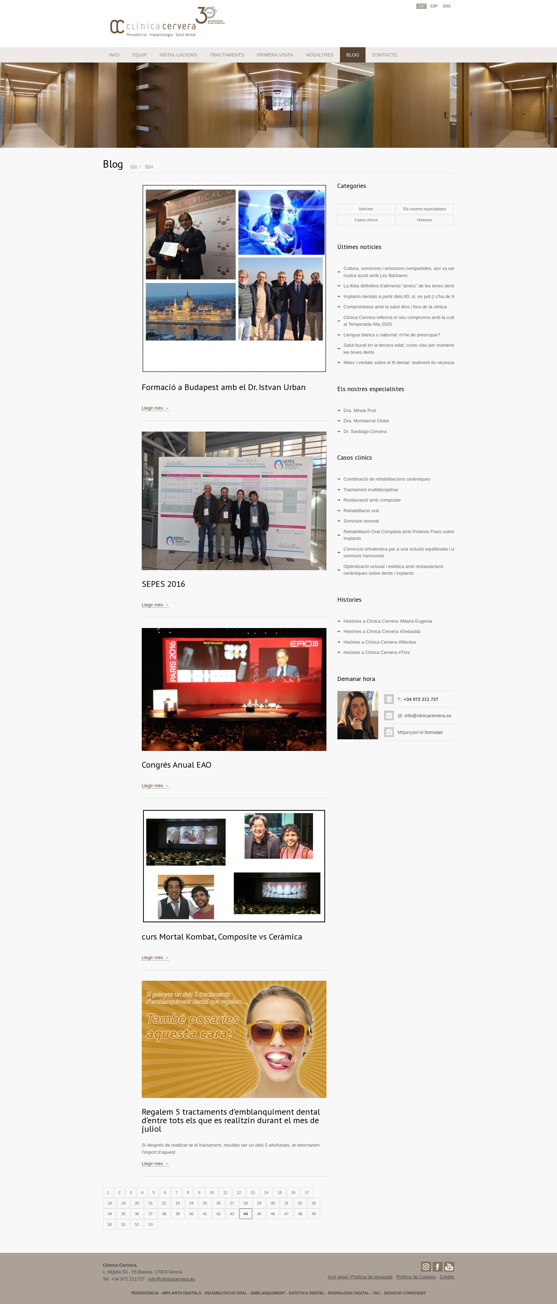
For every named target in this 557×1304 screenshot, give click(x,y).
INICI (114, 55)
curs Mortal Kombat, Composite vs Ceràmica (222, 936)
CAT (421, 6)
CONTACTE (384, 55)
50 (110, 1224)
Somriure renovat (361, 521)
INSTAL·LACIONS (178, 55)
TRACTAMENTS (227, 55)
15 (279, 1192)
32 (300, 1203)
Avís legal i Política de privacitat (360, 1276)
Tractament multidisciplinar (371, 489)
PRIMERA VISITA (275, 55)
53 (150, 1224)
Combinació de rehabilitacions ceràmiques (387, 479)
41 (205, 1214)
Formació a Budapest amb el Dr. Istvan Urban (224, 387)
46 (273, 1214)
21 (150, 1203)
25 (205, 1203)
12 (239, 1192)
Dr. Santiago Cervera (365, 431)
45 (259, 1214)
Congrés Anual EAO (176, 764)
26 (218, 1203)
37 (150, 1214)
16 (293, 1192)
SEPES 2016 (163, 583)
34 (110, 1214)
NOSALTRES (320, 55)
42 (218, 1214)
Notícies (366, 209)
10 (212, 1192)
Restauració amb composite (372, 500)
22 (164, 1203)
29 (259, 1203)
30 (273, 1203)
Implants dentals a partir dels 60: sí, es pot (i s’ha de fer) (401, 296)
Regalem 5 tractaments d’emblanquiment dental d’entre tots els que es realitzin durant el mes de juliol (231, 1120)
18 (110, 1203)
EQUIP (140, 55)
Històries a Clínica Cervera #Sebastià (382, 631)
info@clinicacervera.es (428, 715)
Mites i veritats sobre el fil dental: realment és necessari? (402, 362)
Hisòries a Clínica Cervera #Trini (377, 652)
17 (307, 1192)
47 (286, 1214)
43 (232, 1214)
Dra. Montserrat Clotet (366, 420)
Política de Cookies (416, 1276)
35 (123, 1214)
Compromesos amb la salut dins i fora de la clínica (395, 306)
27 (232, 1203)
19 (123, 1203)
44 (246, 1214)
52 (137, 1224)
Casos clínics (366, 220)
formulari (434, 732)
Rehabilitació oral (361, 510)
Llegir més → (155, 408)
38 (164, 1214)
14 (266, 1192)
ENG (447, 6)
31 (286, 1203)
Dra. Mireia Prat (360, 410)
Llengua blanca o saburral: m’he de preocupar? (392, 334)
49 (314, 1214)
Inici (133, 166)
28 (246, 1203)
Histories (424, 220)
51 (123, 1224)
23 (177, 1203)
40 (191, 1214)
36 (137, 1214)
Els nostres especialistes (424, 209)
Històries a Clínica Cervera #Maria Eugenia (388, 621)
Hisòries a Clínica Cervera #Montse (380, 642)
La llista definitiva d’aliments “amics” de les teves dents (400, 285)
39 (177, 1214)
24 (191, 1203)
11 (225, 1192)
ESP (434, 6)
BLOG (352, 55)
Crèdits (447, 1276)
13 (252, 1192)
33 (314, 1203)
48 (300, 1214)
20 (137, 1203)
